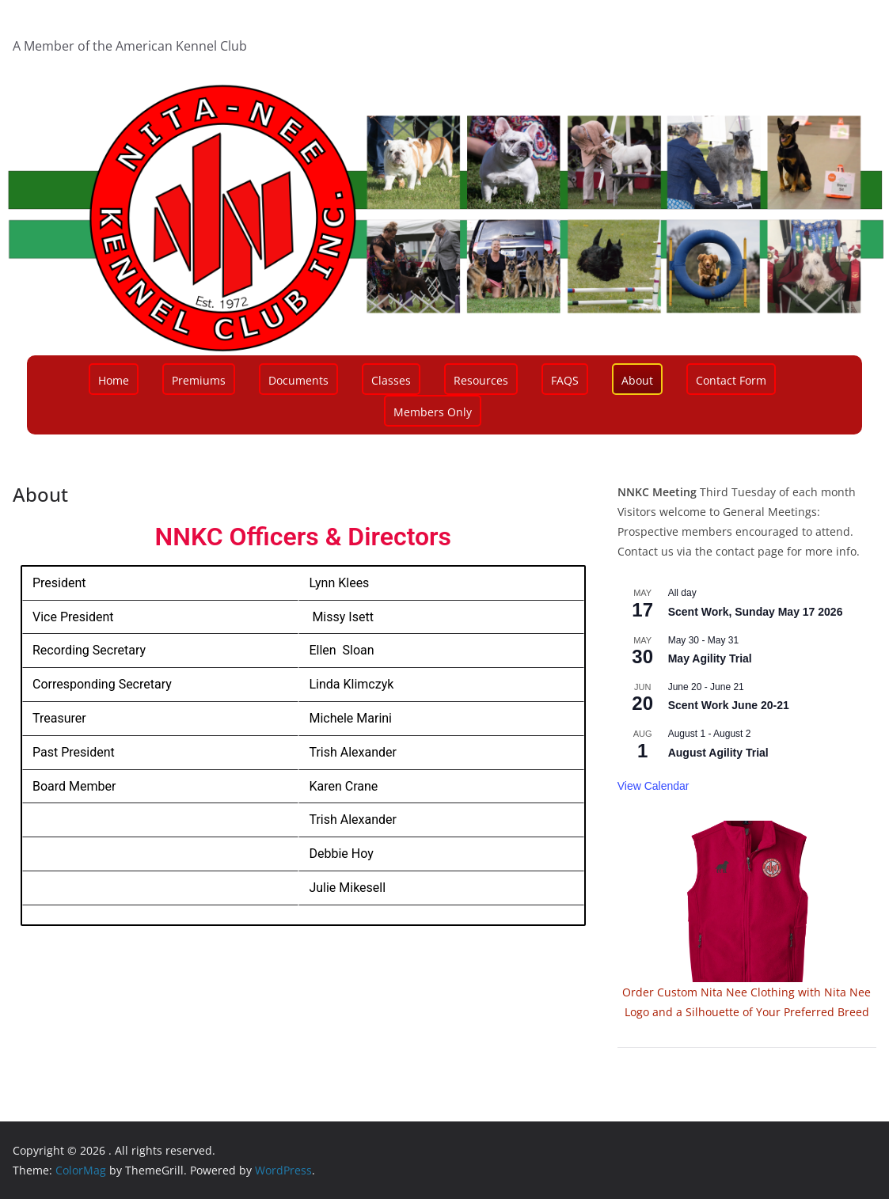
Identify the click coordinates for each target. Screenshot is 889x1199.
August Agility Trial (718, 752)
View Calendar (653, 786)
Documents (298, 380)
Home (113, 380)
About (637, 380)
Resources (481, 380)
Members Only (432, 411)
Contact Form (731, 380)
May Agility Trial (710, 658)
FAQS (565, 380)
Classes (391, 380)
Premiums (199, 380)
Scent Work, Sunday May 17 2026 (755, 611)
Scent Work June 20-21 (728, 705)
